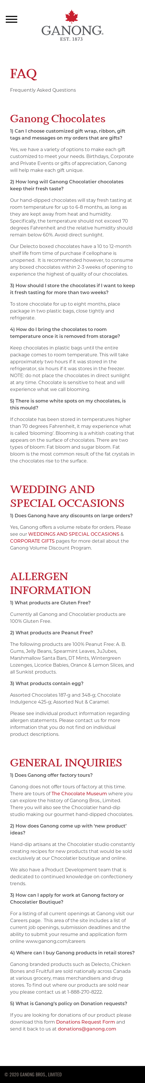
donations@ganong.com (87, 1029)
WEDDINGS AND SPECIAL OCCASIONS (73, 534)
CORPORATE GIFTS (32, 541)
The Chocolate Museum (79, 793)
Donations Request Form (85, 1022)
